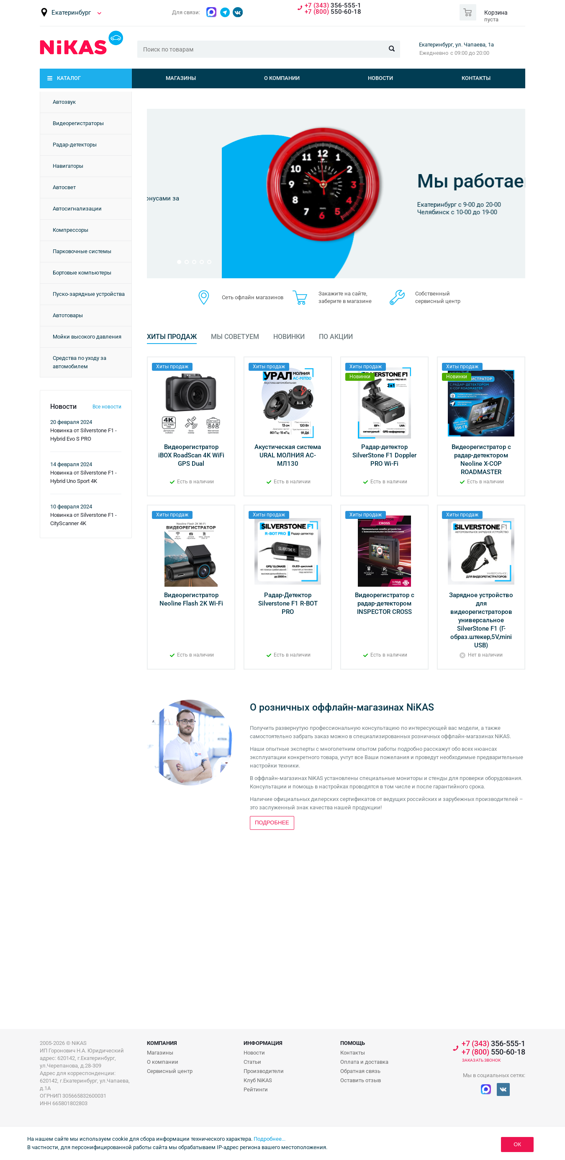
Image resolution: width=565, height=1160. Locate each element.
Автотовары (68, 315)
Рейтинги (256, 1089)
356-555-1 (333, 6)
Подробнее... (269, 1139)
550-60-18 (333, 12)
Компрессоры (70, 230)
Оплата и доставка (364, 1062)
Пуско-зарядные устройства (89, 294)
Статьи (252, 1062)
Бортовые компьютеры (82, 272)
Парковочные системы (82, 251)
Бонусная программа (392, 165)
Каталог (69, 78)
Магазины (181, 78)
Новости (380, 78)
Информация (263, 1043)
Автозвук (64, 102)
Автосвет (64, 187)
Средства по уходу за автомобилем (79, 362)
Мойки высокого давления (87, 337)
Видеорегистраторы (78, 123)
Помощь (352, 1043)
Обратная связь (360, 1071)
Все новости (106, 407)
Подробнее (368, 229)
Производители (264, 1071)
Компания (162, 1043)
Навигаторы (68, 166)
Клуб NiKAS (258, 1080)
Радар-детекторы (75, 144)
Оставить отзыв (360, 1080)
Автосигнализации (77, 208)
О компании (282, 78)
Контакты (476, 78)
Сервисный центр (170, 1071)
